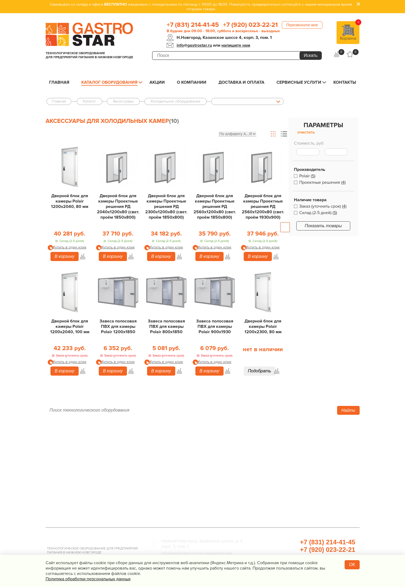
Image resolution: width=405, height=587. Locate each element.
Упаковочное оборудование (287, 456)
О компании (191, 82)
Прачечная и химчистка (282, 497)
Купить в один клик (69, 247)
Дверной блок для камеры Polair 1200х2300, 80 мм (263, 326)
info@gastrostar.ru (194, 45)
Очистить (306, 133)
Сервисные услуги (298, 82)
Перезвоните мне (302, 25)
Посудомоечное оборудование (185, 480)
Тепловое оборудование (178, 440)
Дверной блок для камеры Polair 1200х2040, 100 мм (69, 326)
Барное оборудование (175, 497)
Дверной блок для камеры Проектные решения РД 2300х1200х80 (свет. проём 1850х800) (166, 206)
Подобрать (259, 371)
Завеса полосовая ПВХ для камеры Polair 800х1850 (166, 326)
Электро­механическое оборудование (192, 472)
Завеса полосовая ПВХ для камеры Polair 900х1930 (214, 326)
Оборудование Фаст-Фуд (178, 488)
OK (352, 564)
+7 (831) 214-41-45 (193, 25)
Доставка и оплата (241, 82)
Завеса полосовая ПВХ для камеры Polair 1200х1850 (118, 326)
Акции (157, 82)
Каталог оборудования (109, 82)
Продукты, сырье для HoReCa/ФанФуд (298, 505)
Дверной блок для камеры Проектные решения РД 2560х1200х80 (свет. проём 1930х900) (263, 206)
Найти (348, 410)
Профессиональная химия (285, 513)
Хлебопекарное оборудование (290, 440)
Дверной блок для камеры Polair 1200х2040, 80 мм (69, 201)
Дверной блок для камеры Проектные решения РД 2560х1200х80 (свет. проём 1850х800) (215, 206)
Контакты (344, 82)
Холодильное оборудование (182, 448)
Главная (59, 82)
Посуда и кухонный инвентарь (289, 488)
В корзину (64, 256)
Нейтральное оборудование (182, 464)
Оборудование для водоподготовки (295, 448)
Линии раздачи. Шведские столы (187, 456)
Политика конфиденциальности (80, 488)
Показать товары (323, 225)
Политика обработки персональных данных (88, 579)
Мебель (264, 472)
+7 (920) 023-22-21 (250, 25)
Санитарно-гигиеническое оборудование (301, 464)
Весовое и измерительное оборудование (301, 480)
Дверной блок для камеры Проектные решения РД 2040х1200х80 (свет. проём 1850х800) (118, 206)
